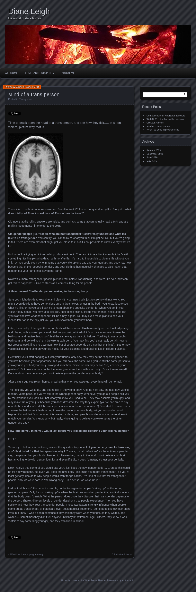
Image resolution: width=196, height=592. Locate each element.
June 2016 (152, 157)
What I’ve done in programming (26, 554)
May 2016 (152, 161)
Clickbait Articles (120, 554)
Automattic (128, 580)
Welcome (11, 73)
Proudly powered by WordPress (79, 580)
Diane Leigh (29, 11)
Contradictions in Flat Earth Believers (166, 115)
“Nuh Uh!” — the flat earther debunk (165, 119)
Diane (19, 86)
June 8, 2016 (32, 86)
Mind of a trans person (158, 126)
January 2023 (154, 150)
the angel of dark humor (24, 18)
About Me (68, 73)
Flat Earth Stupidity (39, 73)
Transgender (25, 99)
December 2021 (155, 154)
